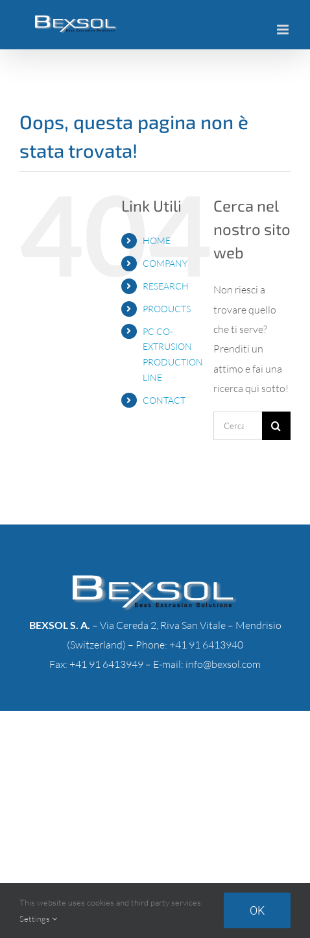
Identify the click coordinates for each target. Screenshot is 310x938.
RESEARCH (166, 285)
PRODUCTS (167, 308)
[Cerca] (276, 426)
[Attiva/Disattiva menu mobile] (284, 29)
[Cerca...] (237, 426)
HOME (157, 240)
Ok (257, 910)
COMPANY (165, 263)
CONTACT (164, 400)
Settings (38, 918)
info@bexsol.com (223, 664)
